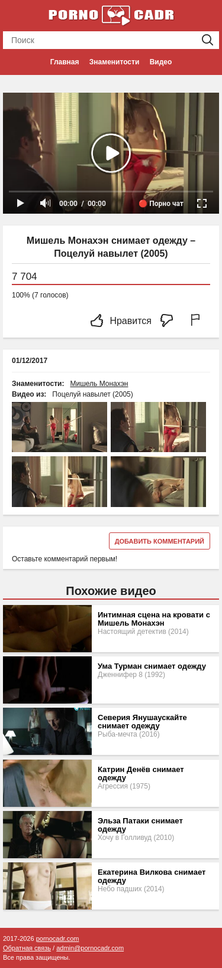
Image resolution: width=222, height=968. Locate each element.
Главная (64, 62)
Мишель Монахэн (99, 384)
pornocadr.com (57, 938)
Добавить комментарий (159, 541)
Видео (161, 62)
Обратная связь (27, 947)
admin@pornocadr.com (90, 947)
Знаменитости (114, 62)
